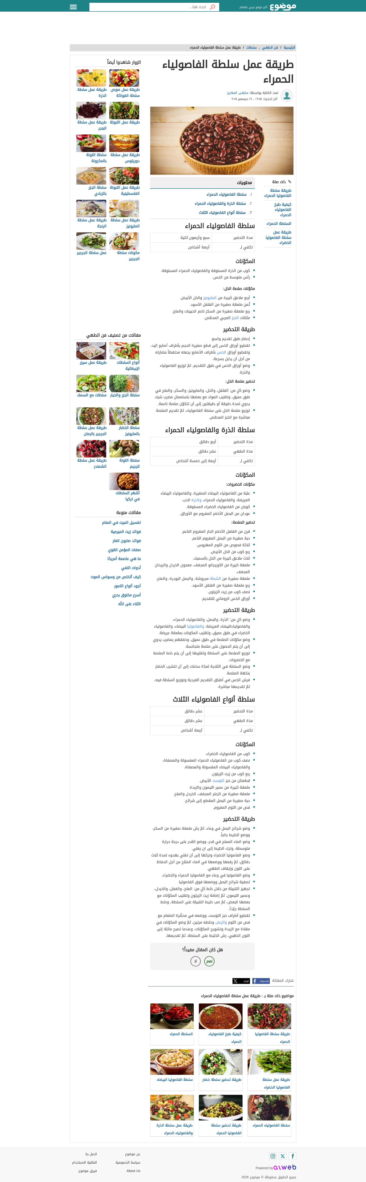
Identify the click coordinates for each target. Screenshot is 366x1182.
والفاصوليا (195, 626)
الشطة (215, 578)
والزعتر (221, 922)
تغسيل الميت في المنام (121, 522)
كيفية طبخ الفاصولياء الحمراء (282, 210)
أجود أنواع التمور (127, 586)
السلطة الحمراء (279, 223)
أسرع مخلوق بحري (126, 595)
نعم (209, 961)
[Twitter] (282, 1156)
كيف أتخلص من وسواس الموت (116, 577)
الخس (221, 352)
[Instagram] (273, 1156)
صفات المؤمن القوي (124, 550)
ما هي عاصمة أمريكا (124, 559)
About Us (133, 1171)
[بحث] (212, 7)
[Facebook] (292, 1156)
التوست (218, 780)
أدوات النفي (131, 568)
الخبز (235, 317)
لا (195, 961)
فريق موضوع (87, 1171)
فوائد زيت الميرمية (126, 532)
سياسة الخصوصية (128, 1162)
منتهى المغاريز (237, 93)
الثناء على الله (129, 604)
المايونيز (210, 297)
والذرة (196, 500)
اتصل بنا (91, 1154)
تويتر (246, 981)
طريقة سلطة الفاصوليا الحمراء (277, 193)
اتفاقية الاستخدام (84, 1162)
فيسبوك (264, 981)
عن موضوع (132, 1154)
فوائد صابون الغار (127, 541)
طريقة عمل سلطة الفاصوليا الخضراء (278, 237)
